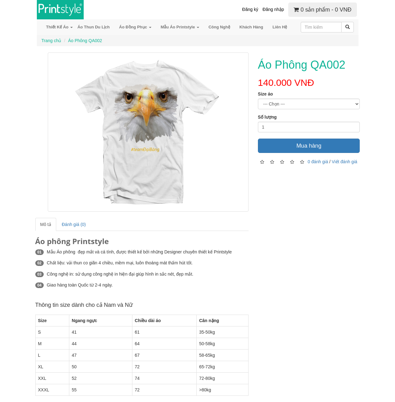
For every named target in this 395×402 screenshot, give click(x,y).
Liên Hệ (280, 27)
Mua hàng (308, 146)
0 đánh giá (318, 161)
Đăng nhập (273, 9)
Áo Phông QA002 (85, 40)
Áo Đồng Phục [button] (135, 27)
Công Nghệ (219, 27)
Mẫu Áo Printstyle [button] (180, 27)
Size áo (265, 93)
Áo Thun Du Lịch (93, 27)
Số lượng (267, 117)
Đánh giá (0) (74, 224)
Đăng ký (250, 9)
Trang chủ (52, 40)
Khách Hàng (251, 27)
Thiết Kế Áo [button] (59, 27)
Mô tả (45, 224)
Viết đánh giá (344, 161)
